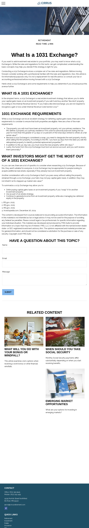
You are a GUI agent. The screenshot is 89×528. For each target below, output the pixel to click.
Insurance (7, 525)
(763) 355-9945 (14, 492)
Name (4, 245)
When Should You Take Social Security (63, 351)
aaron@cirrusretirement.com (14, 505)
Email (4, 258)
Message (6, 272)
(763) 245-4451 (15, 494)
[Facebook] (5, 508)
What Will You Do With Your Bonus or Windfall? (21, 352)
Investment (8, 521)
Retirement (8, 518)
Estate (6, 523)
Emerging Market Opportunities (59, 402)
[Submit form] (8, 292)
